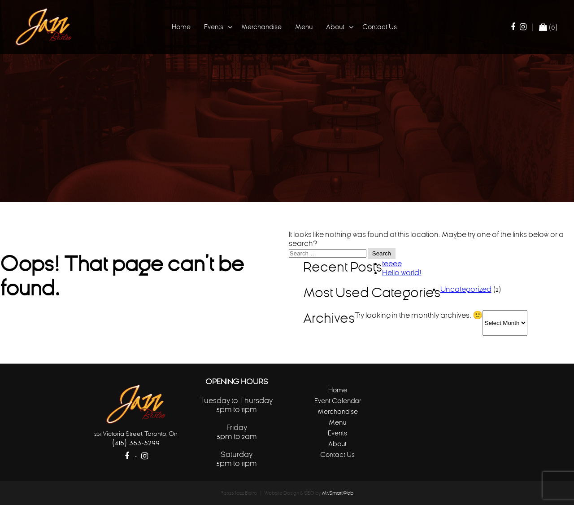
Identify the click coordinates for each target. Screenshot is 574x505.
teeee (392, 263)
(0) (548, 26)
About (335, 27)
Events (213, 27)
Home (181, 27)
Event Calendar (337, 400)
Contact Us (379, 27)
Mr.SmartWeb (337, 493)
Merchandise (261, 27)
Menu (304, 27)
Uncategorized (465, 289)
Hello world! (402, 272)
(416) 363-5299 (136, 442)
